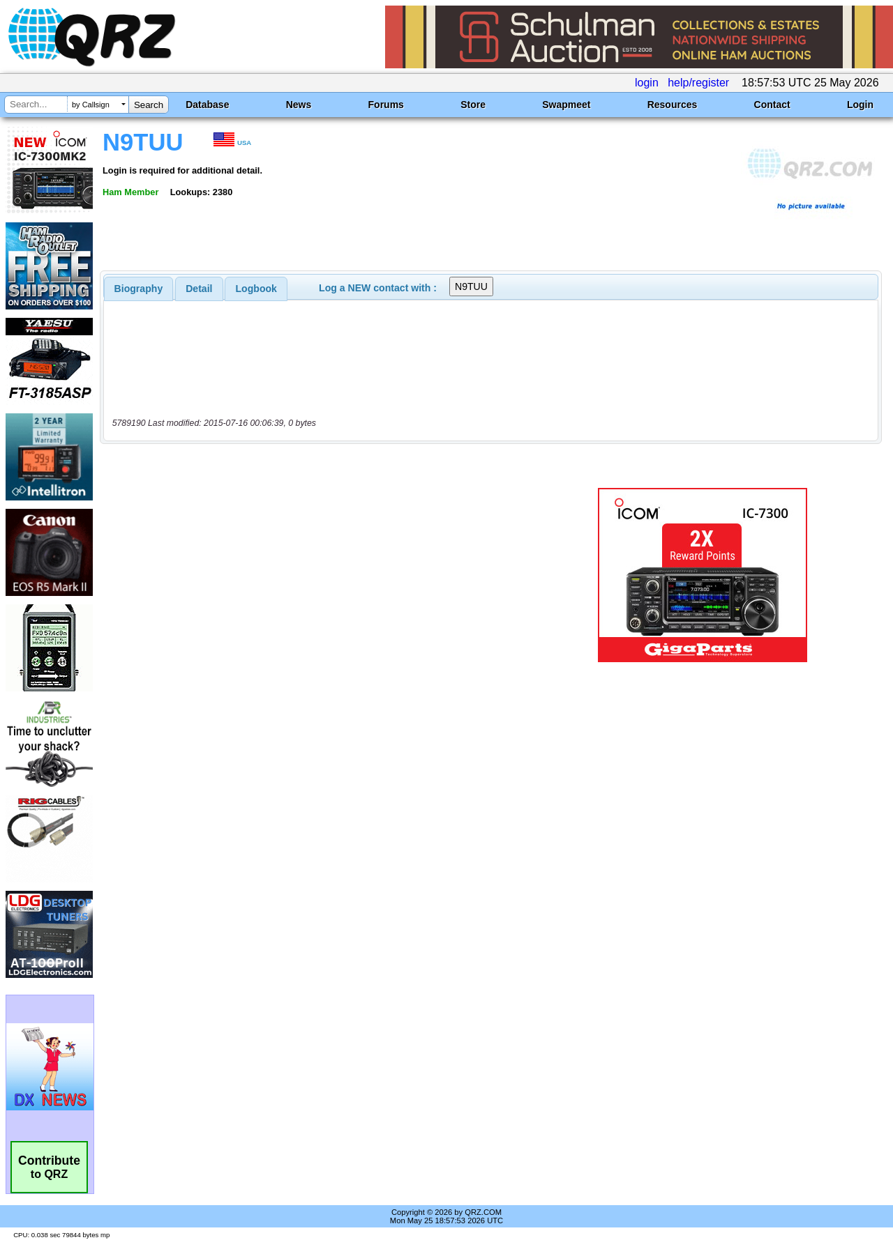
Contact (772, 104)
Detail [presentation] (199, 288)
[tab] (139, 288)
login (647, 83)
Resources (672, 104)
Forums (386, 104)
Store (473, 104)
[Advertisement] (323, 575)
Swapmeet (566, 104)
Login (860, 104)
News (299, 104)
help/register (698, 83)
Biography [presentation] (138, 288)
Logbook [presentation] (256, 288)
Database (207, 104)
